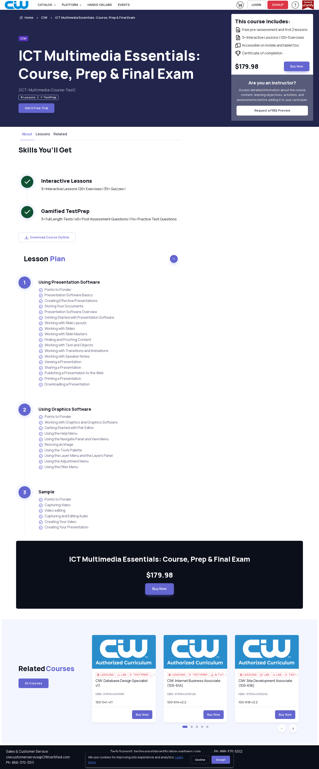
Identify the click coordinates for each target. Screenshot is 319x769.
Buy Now (159, 588)
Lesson (44, 258)
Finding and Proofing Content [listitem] (65, 339)
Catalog (45, 5)
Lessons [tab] (43, 134)
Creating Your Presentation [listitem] (63, 527)
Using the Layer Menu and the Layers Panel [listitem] (76, 455)
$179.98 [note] (159, 575)
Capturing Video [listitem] (55, 505)
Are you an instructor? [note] (272, 83)
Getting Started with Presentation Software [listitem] (76, 317)
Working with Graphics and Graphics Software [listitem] (78, 422)
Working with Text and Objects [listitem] (66, 345)
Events (124, 5)
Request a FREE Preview (272, 110)
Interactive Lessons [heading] (66, 180)
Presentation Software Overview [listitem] (68, 311)
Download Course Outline (47, 237)
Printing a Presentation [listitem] (60, 378)
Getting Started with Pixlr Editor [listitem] (66, 427)
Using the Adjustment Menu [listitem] (64, 461)
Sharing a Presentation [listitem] (60, 367)
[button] (185, 727)
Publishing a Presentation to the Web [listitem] (71, 372)
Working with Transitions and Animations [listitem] (73, 350)
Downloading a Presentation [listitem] (64, 384)
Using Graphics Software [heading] (65, 409)
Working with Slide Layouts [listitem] (63, 322)
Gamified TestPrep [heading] (65, 210)
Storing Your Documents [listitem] (61, 306)
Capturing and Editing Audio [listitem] (63, 516)
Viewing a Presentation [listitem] (60, 361)
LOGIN (256, 5)
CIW (44, 17)
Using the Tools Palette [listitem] (60, 450)
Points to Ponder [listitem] (55, 289)
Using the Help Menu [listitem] (58, 433)
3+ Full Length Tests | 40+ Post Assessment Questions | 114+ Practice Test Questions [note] (109, 219)
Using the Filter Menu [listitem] (58, 466)
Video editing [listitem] (52, 510)
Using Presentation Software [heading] (69, 282)
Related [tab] (60, 134)
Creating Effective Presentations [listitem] (68, 300)
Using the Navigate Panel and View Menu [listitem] (74, 439)
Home (25, 17)
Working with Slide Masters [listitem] (63, 334)
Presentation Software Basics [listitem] (66, 295)
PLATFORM (70, 5)
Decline (200, 760)
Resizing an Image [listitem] (56, 444)
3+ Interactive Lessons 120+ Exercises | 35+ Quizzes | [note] (83, 188)
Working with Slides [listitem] (57, 328)
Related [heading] (39, 668)
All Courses (33, 683)
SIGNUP (278, 5)
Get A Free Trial (36, 108)
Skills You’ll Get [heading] (45, 150)
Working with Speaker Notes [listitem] (64, 356)
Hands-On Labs (99, 5)
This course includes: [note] (262, 21)
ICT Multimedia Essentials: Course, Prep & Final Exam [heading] (109, 64)
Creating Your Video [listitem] (57, 521)
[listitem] (91, 17)
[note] (27, 97)
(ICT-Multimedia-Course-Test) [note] (47, 89)
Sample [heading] (46, 492)
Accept (220, 760)
